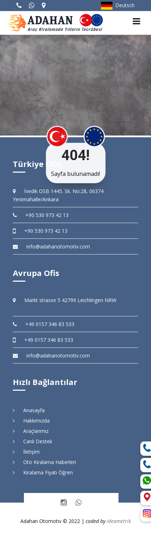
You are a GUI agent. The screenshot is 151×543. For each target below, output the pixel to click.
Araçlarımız (31, 431)
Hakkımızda (31, 420)
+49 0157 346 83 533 (43, 324)
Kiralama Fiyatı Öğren (43, 472)
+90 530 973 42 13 (41, 215)
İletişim (26, 451)
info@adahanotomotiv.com (51, 246)
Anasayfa (29, 410)
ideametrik (119, 521)
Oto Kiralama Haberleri (44, 462)
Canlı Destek (32, 441)
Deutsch (118, 5)
